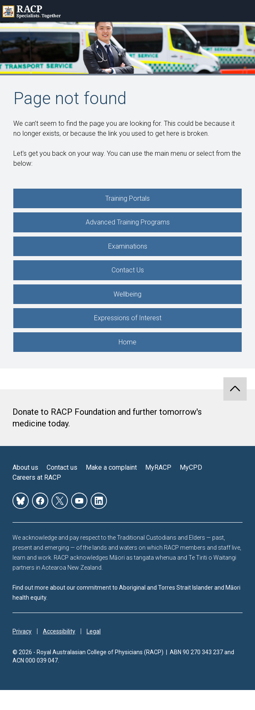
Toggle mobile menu (244, 10)
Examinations (127, 246)
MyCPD (191, 467)
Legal (94, 631)
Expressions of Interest (127, 318)
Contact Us (127, 270)
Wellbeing (127, 294)
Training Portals (127, 198)
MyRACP (158, 467)
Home (127, 342)
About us (25, 467)
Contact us (62, 467)
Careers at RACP (36, 477)
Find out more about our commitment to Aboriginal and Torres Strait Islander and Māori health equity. (126, 592)
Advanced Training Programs (128, 222)
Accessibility (59, 631)
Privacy (22, 631)
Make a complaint (111, 467)
